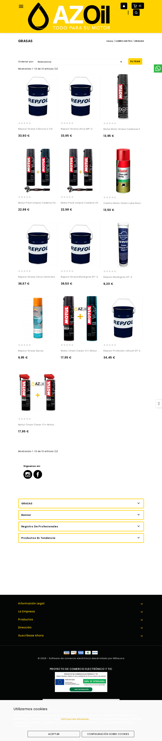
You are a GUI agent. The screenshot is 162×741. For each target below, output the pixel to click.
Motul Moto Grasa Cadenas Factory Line (123, 129)
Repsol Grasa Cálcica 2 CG (35, 129)
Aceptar (54, 734)
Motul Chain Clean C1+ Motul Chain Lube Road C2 (80, 350)
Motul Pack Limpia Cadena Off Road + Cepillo (80, 202)
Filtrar (135, 61)
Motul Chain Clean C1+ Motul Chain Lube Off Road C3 (37, 424)
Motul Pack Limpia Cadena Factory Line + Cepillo (37, 202)
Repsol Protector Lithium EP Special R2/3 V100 (123, 350)
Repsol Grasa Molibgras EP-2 (79, 276)
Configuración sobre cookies (108, 734)
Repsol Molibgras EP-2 (117, 277)
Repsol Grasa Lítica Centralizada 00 (37, 276)
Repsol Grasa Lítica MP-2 (77, 129)
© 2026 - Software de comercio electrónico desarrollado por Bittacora (81, 658)
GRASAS (27, 503)
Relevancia (80, 62)
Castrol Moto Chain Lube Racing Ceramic (123, 203)
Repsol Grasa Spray (31, 350)
